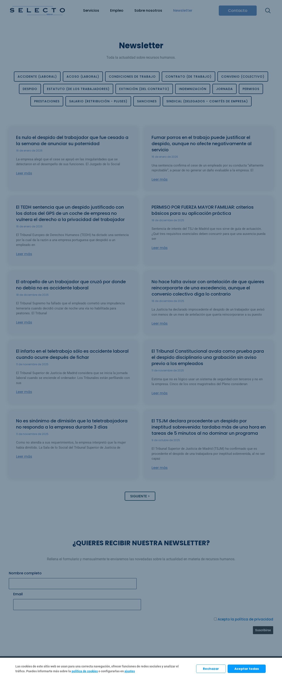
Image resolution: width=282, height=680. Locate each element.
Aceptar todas (246, 669)
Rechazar (211, 669)
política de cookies (85, 671)
